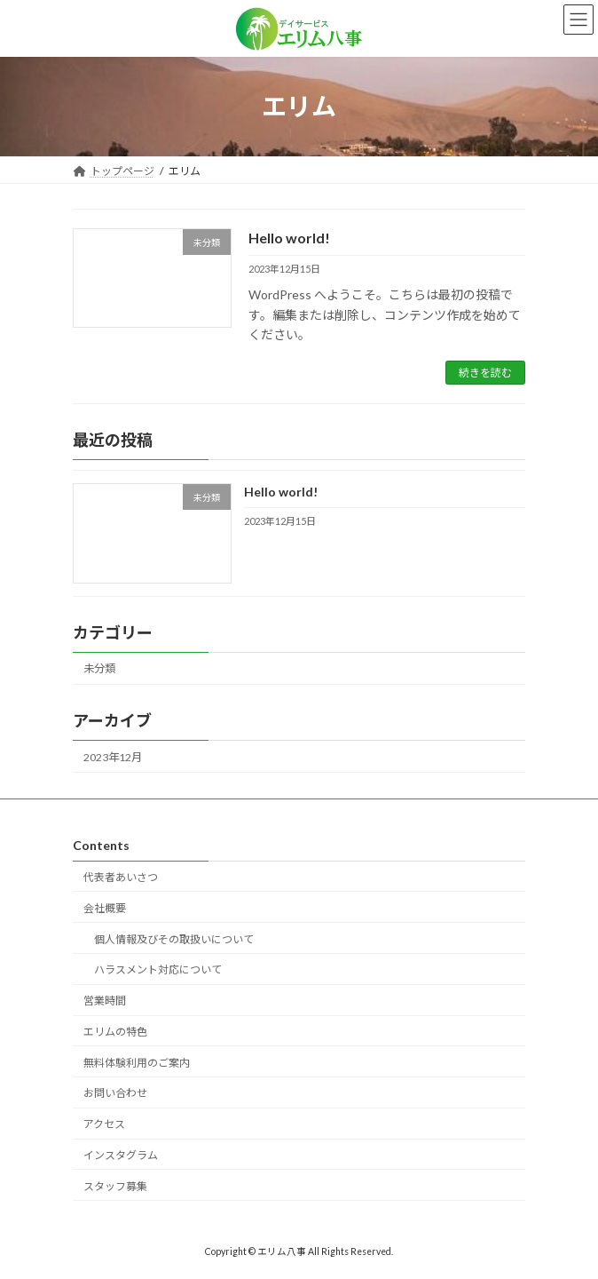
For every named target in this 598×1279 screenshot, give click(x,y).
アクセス (104, 1124)
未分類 (99, 669)
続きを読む (485, 372)
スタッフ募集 (115, 1185)
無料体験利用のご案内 (136, 1061)
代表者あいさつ (120, 877)
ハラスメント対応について (158, 969)
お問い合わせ (115, 1093)
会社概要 (104, 907)
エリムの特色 (115, 1030)
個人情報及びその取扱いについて (174, 938)
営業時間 (104, 1000)
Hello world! (289, 237)
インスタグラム (120, 1155)
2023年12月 (112, 757)
